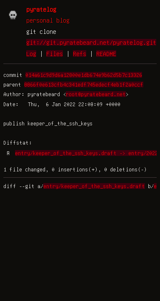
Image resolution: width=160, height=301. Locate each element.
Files (54, 53)
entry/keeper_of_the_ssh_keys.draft (94, 186)
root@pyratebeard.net (96, 94)
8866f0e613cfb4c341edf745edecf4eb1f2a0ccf (83, 84)
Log (31, 53)
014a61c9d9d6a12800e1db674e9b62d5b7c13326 (83, 75)
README (106, 53)
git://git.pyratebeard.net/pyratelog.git (91, 42)
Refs (79, 53)
